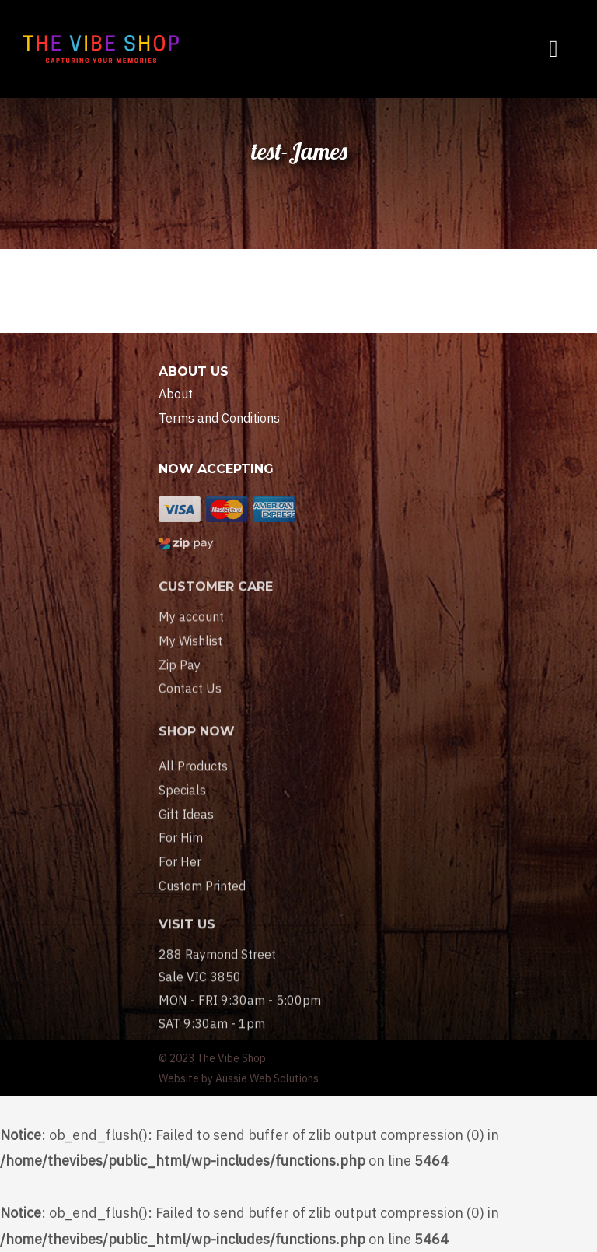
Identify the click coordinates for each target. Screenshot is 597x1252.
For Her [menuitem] (180, 885)
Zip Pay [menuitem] (180, 681)
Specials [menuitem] (182, 814)
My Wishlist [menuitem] (190, 657)
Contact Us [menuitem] (190, 705)
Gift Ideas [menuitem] (186, 837)
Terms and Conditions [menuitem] (219, 418)
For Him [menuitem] (181, 861)
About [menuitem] (176, 394)
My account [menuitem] (191, 633)
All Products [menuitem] (193, 790)
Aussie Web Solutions (267, 1078)
